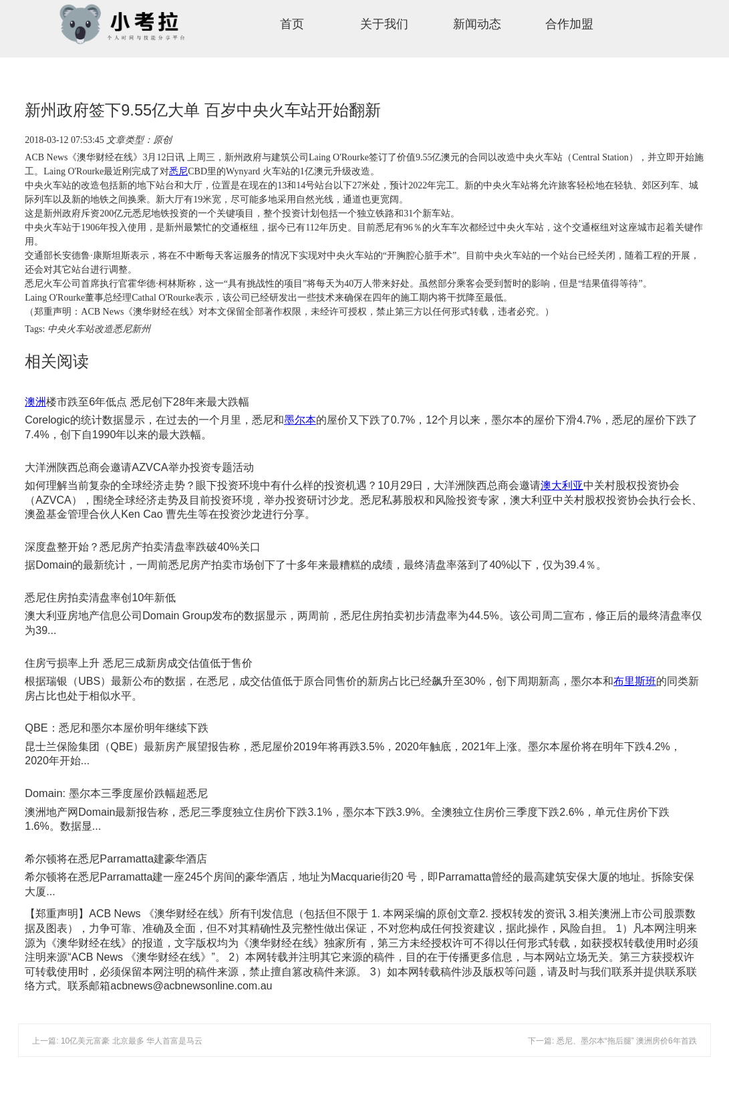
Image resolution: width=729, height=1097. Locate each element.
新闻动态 (477, 24)
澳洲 (35, 402)
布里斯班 (634, 681)
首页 (292, 24)
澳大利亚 (562, 485)
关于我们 (384, 24)
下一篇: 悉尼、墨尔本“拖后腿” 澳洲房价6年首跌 (612, 1041)
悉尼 (178, 171)
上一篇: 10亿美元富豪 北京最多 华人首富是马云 (117, 1041)
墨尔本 (300, 420)
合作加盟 (569, 24)
